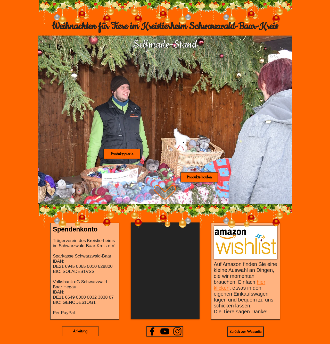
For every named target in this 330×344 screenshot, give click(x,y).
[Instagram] (177, 331)
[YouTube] (164, 331)
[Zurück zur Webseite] (245, 331)
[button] (122, 154)
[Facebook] (152, 331)
